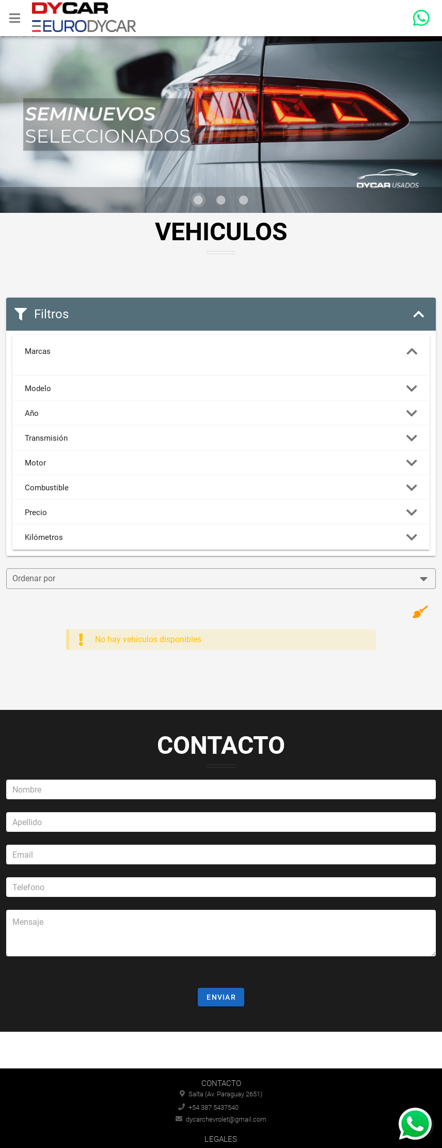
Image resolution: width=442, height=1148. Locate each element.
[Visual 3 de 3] (243, 200)
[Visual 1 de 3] (198, 200)
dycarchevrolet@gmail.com (221, 1119)
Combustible (221, 488)
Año (221, 413)
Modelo (221, 388)
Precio (221, 512)
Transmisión (221, 438)
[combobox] (221, 578)
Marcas (221, 351)
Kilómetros (221, 537)
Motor (221, 463)
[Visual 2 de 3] (221, 200)
